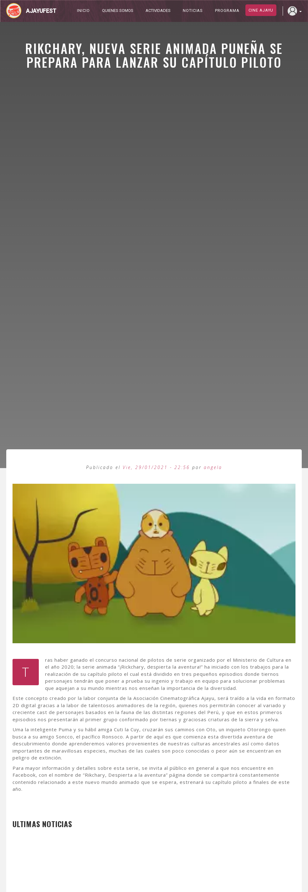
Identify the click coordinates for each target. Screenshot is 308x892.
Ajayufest (41, 11)
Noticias (193, 10)
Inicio (83, 10)
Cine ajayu (261, 10)
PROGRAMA (227, 10)
